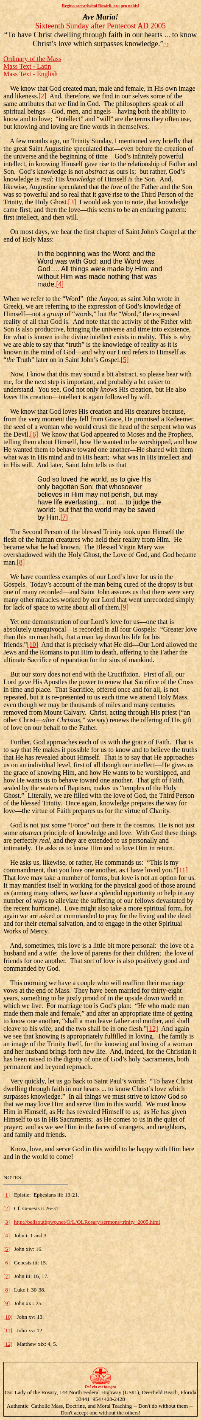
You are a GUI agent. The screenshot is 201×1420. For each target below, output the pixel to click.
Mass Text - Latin (27, 66)
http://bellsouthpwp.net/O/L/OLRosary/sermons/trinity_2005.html (87, 1222)
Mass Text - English (30, 74)
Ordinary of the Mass (32, 58)
